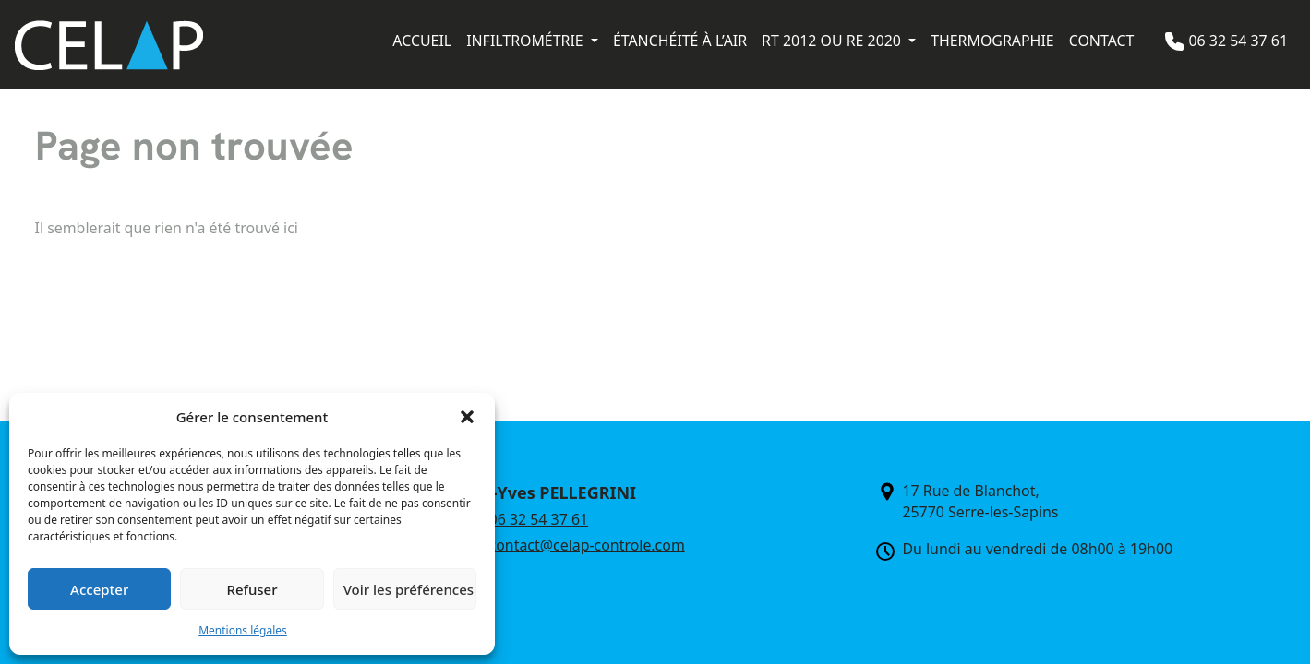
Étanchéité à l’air (680, 40)
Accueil (421, 40)
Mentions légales (242, 630)
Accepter (99, 589)
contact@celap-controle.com (587, 545)
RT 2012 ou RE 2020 (833, 40)
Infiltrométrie (526, 40)
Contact (1102, 40)
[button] (467, 417)
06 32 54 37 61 (1238, 40)
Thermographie (992, 40)
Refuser (251, 589)
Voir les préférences (408, 589)
